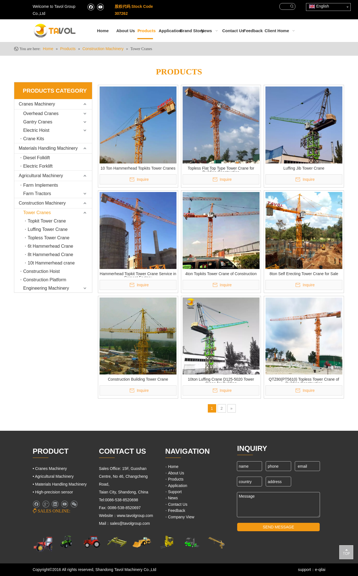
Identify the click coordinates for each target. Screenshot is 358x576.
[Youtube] (100, 6)
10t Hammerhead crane (51, 263)
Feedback (176, 510)
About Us (176, 473)
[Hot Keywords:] (292, 6)
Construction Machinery (42, 203)
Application (177, 485)
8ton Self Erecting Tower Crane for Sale (304, 274)
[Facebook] (90, 6)
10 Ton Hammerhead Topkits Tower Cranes (137, 168)
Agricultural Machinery (41, 175)
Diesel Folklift (36, 157)
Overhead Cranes (40, 113)
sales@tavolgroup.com (130, 523)
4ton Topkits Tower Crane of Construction (221, 274)
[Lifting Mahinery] (166, 542)
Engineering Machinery (46, 288)
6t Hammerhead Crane (50, 246)
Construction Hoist (41, 271)
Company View (181, 517)
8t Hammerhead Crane (50, 254)
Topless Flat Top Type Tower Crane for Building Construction (221, 169)
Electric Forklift (38, 166)
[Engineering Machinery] (141, 542)
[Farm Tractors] (92, 542)
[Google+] (45, 504)
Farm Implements (40, 185)
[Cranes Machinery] (116, 542)
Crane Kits (33, 138)
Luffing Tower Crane (48, 229)
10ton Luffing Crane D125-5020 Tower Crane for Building (221, 380)
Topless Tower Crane (48, 237)
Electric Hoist (36, 130)
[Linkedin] (54, 504)
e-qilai (320, 569)
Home (173, 466)
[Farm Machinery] (45, 544)
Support (175, 492)
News (173, 498)
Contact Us (177, 504)
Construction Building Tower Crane (138, 379)
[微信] (73, 504)
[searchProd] (284, 6)
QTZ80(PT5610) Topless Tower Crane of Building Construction (304, 380)
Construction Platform (44, 279)
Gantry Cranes (37, 122)
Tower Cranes (37, 212)
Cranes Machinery (37, 104)
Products (175, 479)
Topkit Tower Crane (47, 221)
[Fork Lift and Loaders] (191, 542)
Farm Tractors (37, 193)
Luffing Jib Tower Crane (303, 168)
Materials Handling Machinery (48, 148)
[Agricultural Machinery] (67, 542)
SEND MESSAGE (278, 527)
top (346, 552)
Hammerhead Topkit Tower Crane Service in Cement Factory (138, 274)
